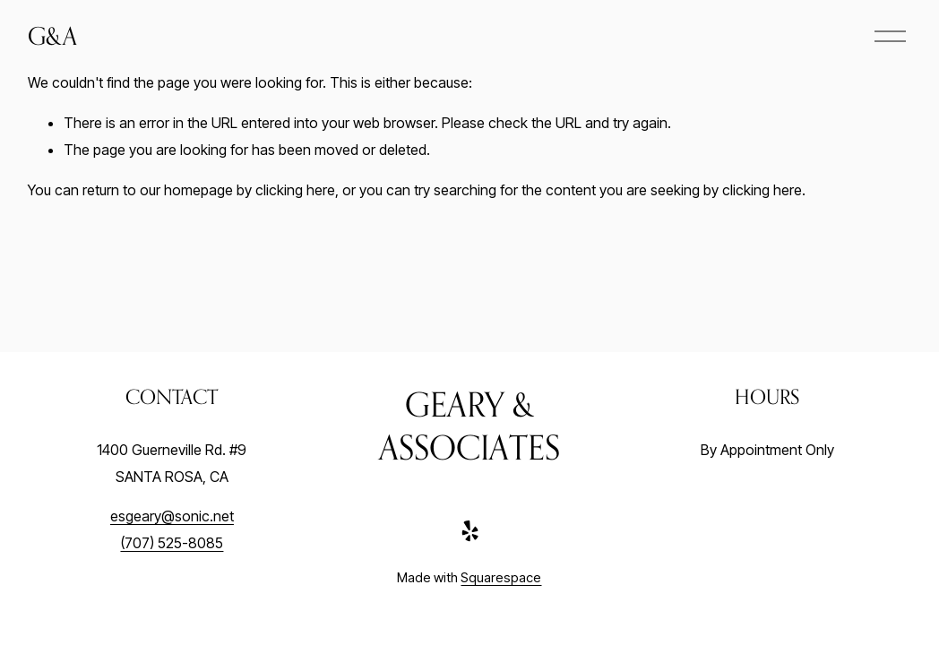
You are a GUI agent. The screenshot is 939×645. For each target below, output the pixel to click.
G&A (52, 35)
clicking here (295, 190)
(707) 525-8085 (171, 543)
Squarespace (501, 578)
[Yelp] (469, 531)
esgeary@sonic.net (172, 516)
